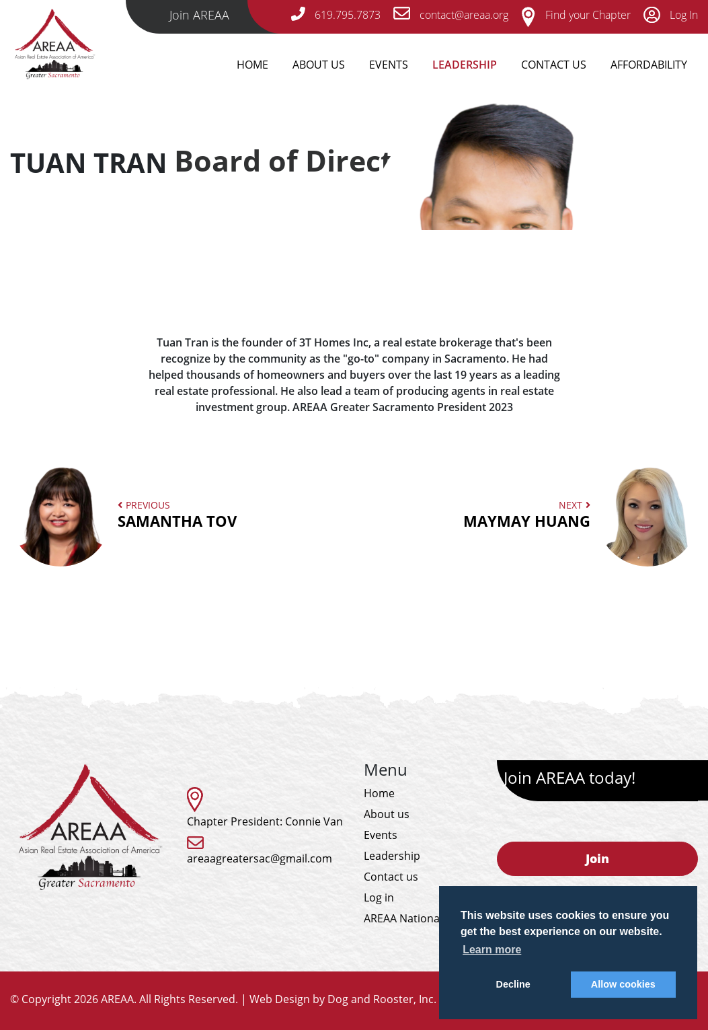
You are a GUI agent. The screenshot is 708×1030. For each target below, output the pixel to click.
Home (252, 64)
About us (386, 814)
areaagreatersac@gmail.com (259, 858)
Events (388, 64)
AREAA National (403, 918)
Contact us (391, 876)
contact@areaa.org (450, 14)
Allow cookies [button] (623, 984)
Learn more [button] (492, 949)
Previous (152, 514)
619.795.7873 (336, 14)
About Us (318, 64)
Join (597, 858)
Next (551, 514)
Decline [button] (513, 984)
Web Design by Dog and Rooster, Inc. (342, 999)
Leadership (464, 64)
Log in (379, 897)
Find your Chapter (576, 14)
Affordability (649, 64)
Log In (670, 14)
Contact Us (553, 64)
